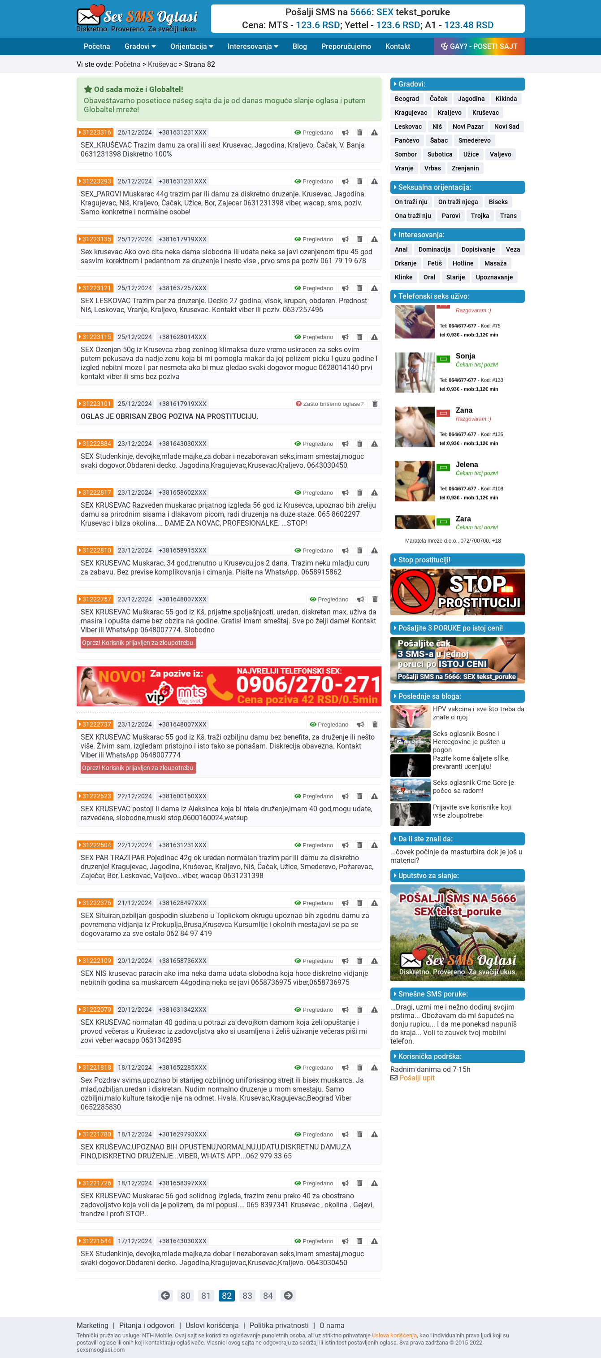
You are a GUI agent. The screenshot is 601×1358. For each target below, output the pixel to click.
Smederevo (474, 140)
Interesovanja (253, 46)
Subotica (440, 154)
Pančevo (407, 140)
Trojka (480, 215)
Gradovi (140, 46)
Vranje (404, 168)
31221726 (96, 1183)
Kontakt (397, 46)
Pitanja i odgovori (147, 1325)
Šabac (439, 140)
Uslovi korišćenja (212, 1325)
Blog (300, 46)
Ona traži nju (413, 215)
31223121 (96, 288)
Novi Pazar (468, 126)
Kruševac (162, 64)
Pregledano (313, 132)
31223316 (96, 132)
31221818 (96, 1067)
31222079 (96, 1009)
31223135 (96, 239)
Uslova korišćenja (394, 1335)
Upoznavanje (494, 277)
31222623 (96, 796)
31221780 (96, 1134)
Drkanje (406, 263)
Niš (437, 126)
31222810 (96, 550)
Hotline (463, 263)
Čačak (438, 98)
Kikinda (506, 98)
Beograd (407, 98)
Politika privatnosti (279, 1325)
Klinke (404, 277)
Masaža (495, 263)
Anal (401, 249)
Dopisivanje (478, 249)
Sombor (406, 154)
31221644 (96, 1241)
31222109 (96, 960)
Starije (455, 277)
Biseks (498, 201)
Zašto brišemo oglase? (330, 403)
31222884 (96, 443)
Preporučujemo (346, 46)
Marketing (92, 1325)
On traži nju (411, 201)
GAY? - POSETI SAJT (479, 46)
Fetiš (435, 263)
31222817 (96, 492)
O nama (332, 1325)
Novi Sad (506, 126)
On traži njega (458, 201)
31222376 (96, 902)
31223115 (96, 336)
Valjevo (500, 154)
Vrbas (432, 168)
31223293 (96, 181)
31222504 (96, 845)
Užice (471, 154)
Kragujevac (411, 112)
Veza (513, 249)
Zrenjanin (465, 168)
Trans (508, 215)
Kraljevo (450, 112)
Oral (430, 277)
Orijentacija (191, 46)
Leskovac (408, 126)
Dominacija (435, 249)
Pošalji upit (417, 1078)
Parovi (451, 215)
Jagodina (471, 98)
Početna (97, 46)
